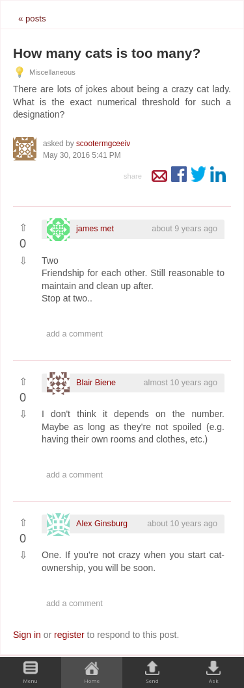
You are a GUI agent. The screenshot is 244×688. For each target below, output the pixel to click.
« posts (32, 18)
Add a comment (74, 333)
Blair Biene (96, 382)
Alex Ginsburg (102, 523)
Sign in (27, 635)
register (69, 635)
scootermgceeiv (103, 143)
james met (95, 228)
